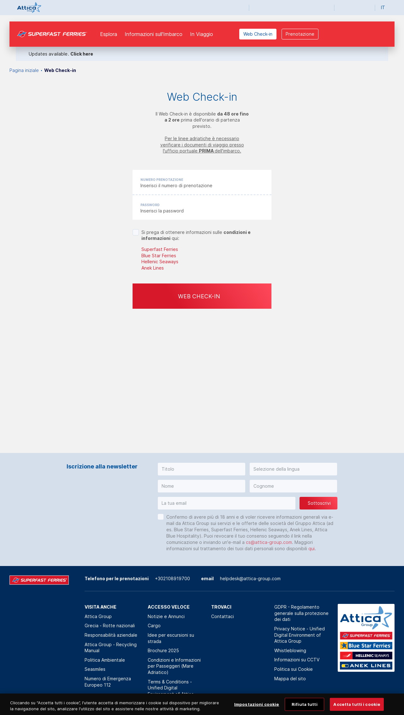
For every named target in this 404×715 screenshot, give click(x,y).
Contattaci (222, 616)
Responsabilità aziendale (111, 635)
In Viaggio (201, 34)
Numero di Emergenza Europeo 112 (108, 682)
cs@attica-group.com (269, 542)
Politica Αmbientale (105, 660)
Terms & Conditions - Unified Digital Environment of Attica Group (171, 691)
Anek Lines (152, 268)
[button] (201, 469)
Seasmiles (95, 669)
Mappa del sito (290, 678)
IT (383, 7)
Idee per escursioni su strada (171, 638)
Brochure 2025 (163, 650)
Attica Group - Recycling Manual (111, 647)
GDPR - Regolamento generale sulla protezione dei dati (301, 613)
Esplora (108, 34)
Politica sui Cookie (293, 669)
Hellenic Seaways (159, 261)
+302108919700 (172, 578)
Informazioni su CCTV (296, 659)
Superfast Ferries (159, 249)
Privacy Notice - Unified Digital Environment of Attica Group (299, 635)
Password (150, 205)
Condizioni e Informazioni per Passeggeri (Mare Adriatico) (174, 666)
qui (311, 548)
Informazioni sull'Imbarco (153, 34)
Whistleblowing (290, 650)
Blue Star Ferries (158, 255)
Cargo (154, 625)
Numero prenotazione (161, 180)
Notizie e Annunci (166, 616)
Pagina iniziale (24, 70)
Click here (81, 54)
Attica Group (98, 616)
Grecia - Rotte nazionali (110, 625)
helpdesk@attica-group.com (250, 578)
